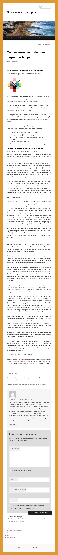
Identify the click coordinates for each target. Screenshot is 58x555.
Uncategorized (28, 378)
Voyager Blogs (11, 537)
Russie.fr (10, 535)
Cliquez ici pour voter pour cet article (30, 363)
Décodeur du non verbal (15, 531)
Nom (14, 479)
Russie (29, 300)
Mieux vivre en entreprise (22, 12)
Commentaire (15, 448)
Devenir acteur (11, 533)
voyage (48, 300)
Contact (9, 38)
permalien (15, 380)
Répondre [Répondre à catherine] (13, 425)
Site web (13, 500)
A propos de (18, 38)
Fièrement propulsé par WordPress (29, 548)
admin (37, 378)
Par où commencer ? (30, 38)
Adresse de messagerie (18, 489)
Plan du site (42, 38)
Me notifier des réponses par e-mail (21, 470)
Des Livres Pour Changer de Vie (21, 361)
